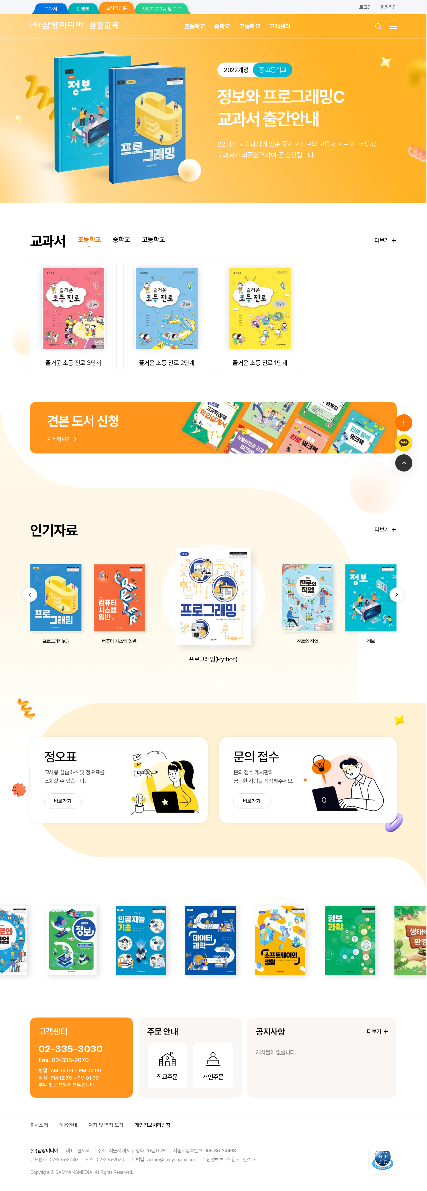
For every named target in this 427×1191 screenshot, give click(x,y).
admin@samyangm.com (171, 1159)
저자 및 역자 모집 (105, 1125)
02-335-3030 (71, 1048)
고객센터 (279, 26)
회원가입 (388, 7)
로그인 (365, 7)
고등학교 (249, 26)
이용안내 (68, 1125)
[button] (30, 622)
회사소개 (39, 1125)
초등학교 (194, 26)
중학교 (222, 26)
